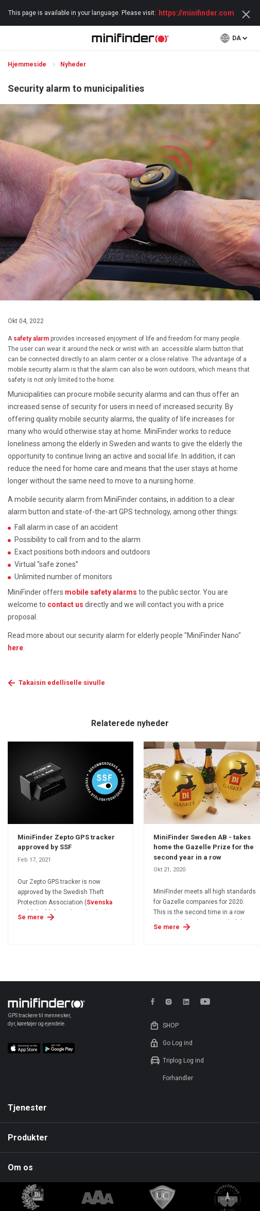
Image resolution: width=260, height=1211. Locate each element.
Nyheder (74, 64)
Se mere (31, 917)
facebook (154, 1001)
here (15, 648)
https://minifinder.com (196, 13)
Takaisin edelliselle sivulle (62, 682)
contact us (65, 604)
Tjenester (27, 1108)
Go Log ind (178, 1043)
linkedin (186, 1001)
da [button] (236, 38)
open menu (13, 38)
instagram (168, 1001)
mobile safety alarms (101, 592)
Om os (20, 1167)
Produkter (28, 1137)
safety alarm (31, 338)
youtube (207, 1001)
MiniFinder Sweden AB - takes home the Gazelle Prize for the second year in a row (203, 847)
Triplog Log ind (183, 1060)
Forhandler (178, 1078)
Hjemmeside (28, 64)
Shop (171, 1025)
